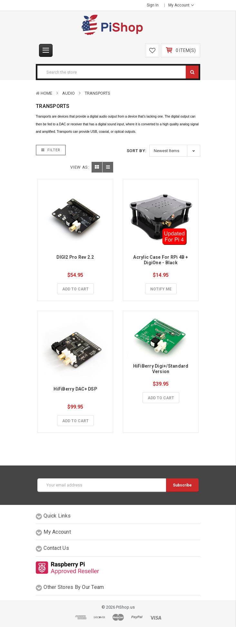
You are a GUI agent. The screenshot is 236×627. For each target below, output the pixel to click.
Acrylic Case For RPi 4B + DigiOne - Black (161, 260)
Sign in (153, 5)
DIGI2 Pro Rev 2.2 (75, 257)
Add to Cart (75, 289)
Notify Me (161, 289)
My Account (181, 5)
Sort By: (137, 150)
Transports (97, 93)
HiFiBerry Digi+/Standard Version (161, 368)
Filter (50, 150)
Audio (68, 93)
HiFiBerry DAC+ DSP (75, 389)
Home (46, 93)
